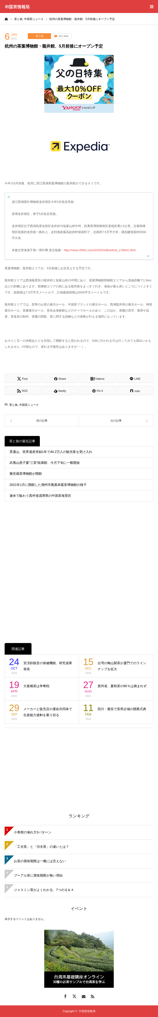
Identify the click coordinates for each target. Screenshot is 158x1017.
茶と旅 (39, 36)
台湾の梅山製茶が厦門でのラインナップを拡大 (122, 666)
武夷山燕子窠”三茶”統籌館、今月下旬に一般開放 (44, 463)
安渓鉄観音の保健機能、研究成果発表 (47, 666)
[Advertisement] (79, 765)
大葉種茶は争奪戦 (36, 686)
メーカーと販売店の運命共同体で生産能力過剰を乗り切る (47, 712)
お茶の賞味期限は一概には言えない (40, 861)
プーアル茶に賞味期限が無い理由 (38, 875)
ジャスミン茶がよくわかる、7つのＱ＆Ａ (44, 890)
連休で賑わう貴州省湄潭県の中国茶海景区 (40, 495)
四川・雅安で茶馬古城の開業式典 (122, 709)
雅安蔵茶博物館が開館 (25, 473)
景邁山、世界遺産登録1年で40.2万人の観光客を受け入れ (50, 452)
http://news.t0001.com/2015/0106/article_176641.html (100, 250)
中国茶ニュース (29, 404)
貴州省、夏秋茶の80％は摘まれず (122, 686)
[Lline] (135, 378)
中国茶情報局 (17, 6)
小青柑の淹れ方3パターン (32, 832)
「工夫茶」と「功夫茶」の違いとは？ (41, 846)
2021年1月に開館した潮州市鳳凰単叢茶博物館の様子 (48, 485)
